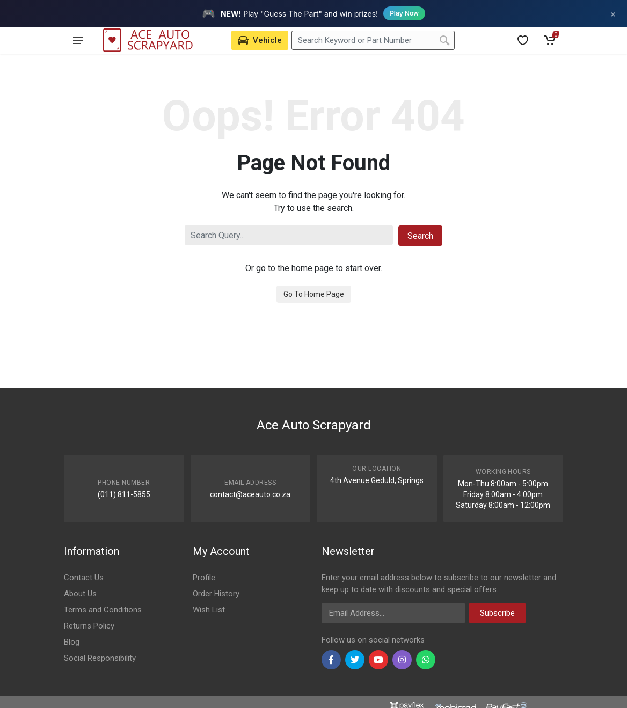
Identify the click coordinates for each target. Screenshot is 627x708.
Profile (204, 577)
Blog (71, 642)
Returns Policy (89, 626)
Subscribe (497, 613)
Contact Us (84, 577)
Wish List (209, 610)
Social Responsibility (100, 658)
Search (420, 236)
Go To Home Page (313, 294)
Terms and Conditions (103, 610)
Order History (216, 593)
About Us (80, 593)
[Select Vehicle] (259, 40)
